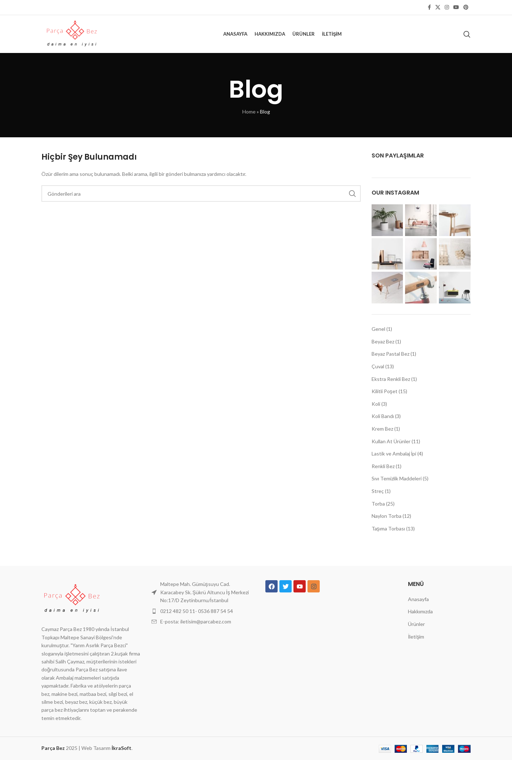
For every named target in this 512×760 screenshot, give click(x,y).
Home (249, 111)
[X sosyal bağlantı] (438, 7)
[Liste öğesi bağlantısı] (201, 611)
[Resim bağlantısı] (71, 598)
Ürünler (416, 624)
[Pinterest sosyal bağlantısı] (466, 7)
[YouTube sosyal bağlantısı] (456, 7)
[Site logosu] (71, 33)
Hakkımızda (420, 611)
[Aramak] (467, 34)
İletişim (416, 637)
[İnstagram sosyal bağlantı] (447, 7)
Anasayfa (418, 599)
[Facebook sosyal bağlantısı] (429, 7)
